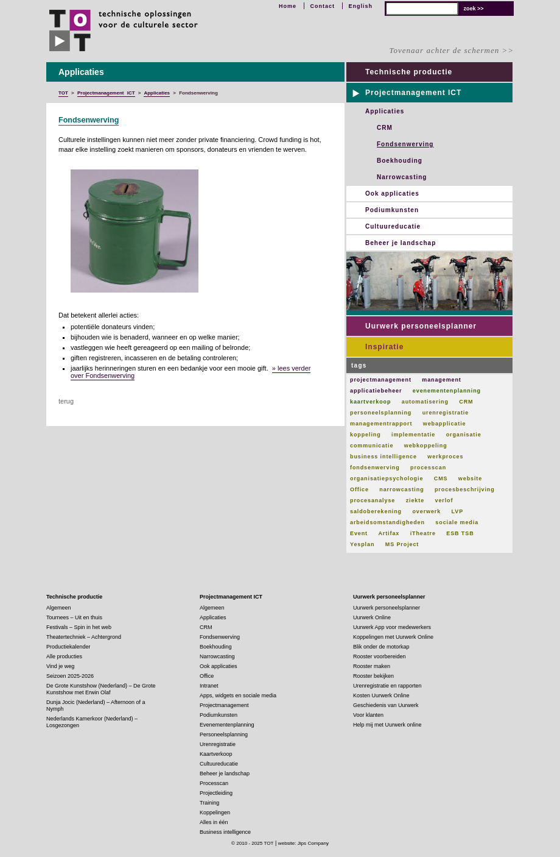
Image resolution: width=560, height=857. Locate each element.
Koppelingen (215, 812)
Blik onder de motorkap (381, 647)
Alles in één (214, 822)
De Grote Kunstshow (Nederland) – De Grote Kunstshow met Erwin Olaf (101, 689)
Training (209, 803)
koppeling (365, 435)
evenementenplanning (447, 391)
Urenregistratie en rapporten (387, 686)
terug (66, 401)
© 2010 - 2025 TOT (252, 843)
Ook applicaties (392, 193)
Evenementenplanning (227, 725)
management (441, 380)
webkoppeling (425, 446)
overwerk (426, 511)
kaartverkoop (370, 402)
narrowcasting (401, 489)
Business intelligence (225, 832)
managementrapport (381, 424)
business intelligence (383, 456)
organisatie (463, 435)
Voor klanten (368, 715)
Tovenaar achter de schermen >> (452, 50)
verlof (444, 500)
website (470, 478)
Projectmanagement (224, 705)
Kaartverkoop (216, 754)
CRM (385, 127)
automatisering (425, 402)
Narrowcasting (402, 177)
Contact (322, 6)
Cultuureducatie (393, 226)
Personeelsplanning (224, 734)
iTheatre (423, 533)
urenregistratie (445, 413)
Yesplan (362, 544)
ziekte (415, 500)
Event (359, 533)
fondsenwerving (375, 467)
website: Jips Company (303, 843)
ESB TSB (460, 533)
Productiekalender (68, 647)
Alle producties (64, 656)
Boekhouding (399, 160)
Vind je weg (60, 666)
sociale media (456, 522)
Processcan (214, 783)
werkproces (445, 456)
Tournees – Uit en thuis (74, 617)
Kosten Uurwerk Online (381, 695)
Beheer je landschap (400, 243)
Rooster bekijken (373, 676)
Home (287, 6)
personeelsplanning (380, 413)
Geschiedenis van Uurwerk (386, 705)
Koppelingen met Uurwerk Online (393, 637)
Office (359, 489)
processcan (428, 467)
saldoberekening (376, 511)
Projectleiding (216, 793)
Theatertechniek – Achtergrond (83, 637)
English (360, 6)
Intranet (209, 686)
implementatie (413, 435)
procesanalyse (372, 500)
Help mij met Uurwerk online (387, 725)
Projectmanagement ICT (413, 92)
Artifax (388, 533)
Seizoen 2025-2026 (70, 676)
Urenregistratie (218, 744)
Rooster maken (371, 666)
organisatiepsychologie (386, 478)
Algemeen (58, 608)
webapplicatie (444, 424)
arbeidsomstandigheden (387, 522)
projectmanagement (380, 380)
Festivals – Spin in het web (78, 627)
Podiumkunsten (392, 210)
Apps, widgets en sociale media (238, 695)
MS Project (402, 544)
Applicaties (384, 111)
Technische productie (408, 72)
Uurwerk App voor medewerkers (392, 627)
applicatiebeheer (376, 391)
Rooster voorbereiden (379, 656)
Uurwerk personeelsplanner (421, 326)
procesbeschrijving (465, 489)
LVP (458, 511)
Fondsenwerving (88, 120)
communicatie (371, 446)
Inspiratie (384, 347)
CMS (441, 478)
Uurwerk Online (372, 617)
